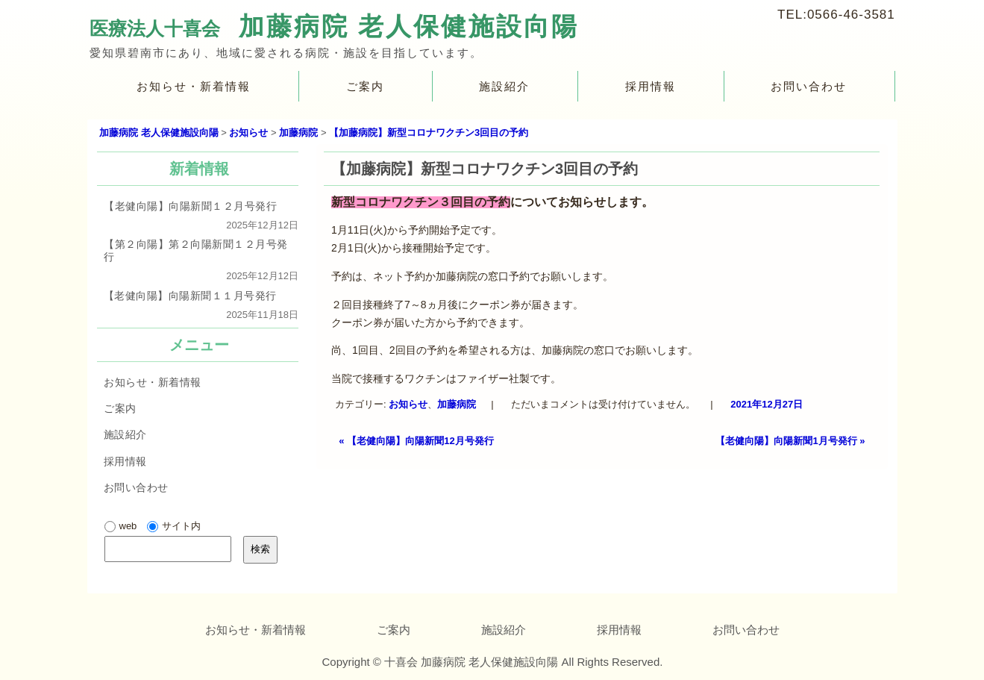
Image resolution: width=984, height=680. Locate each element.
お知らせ (408, 404)
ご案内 (364, 86)
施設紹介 (504, 86)
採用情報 (650, 86)
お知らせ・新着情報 (194, 86)
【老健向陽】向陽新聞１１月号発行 (189, 295)
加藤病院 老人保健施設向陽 (408, 26)
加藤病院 (457, 404)
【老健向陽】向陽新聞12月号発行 (416, 440)
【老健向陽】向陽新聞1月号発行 (790, 440)
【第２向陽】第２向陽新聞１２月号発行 (195, 250)
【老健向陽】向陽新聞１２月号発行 (190, 206)
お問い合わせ (809, 86)
